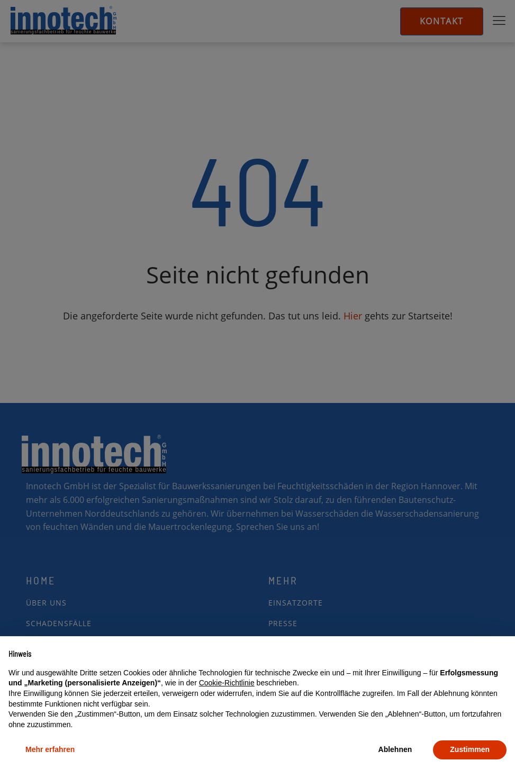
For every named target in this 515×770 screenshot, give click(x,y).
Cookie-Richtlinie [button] (227, 683)
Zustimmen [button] (470, 749)
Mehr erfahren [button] (50, 749)
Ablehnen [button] (395, 749)
